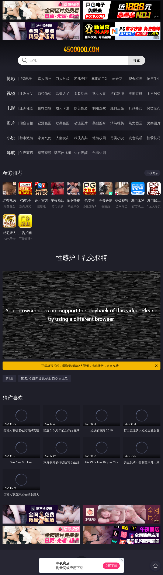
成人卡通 (62, 108)
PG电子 (26, 78)
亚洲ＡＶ (26, 93)
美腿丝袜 (99, 123)
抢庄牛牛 (153, 78)
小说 (11, 138)
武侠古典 (81, 138)
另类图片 (153, 123)
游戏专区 (81, 78)
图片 (11, 123)
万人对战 (62, 78)
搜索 (136, 60)
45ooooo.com (81, 49)
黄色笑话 (135, 138)
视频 (11, 93)
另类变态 (153, 108)
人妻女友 (62, 138)
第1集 (9, 378)
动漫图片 (81, 123)
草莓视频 (44, 152)
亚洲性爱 (26, 108)
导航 (11, 152)
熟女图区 (135, 123)
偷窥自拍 (26, 123)
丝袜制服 (117, 93)
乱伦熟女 (135, 108)
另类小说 (117, 138)
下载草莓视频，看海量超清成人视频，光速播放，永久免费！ (99, 365)
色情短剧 (99, 152)
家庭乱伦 (44, 138)
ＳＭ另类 (153, 93)
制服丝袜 (99, 108)
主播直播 (135, 93)
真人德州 (44, 78)
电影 (11, 108)
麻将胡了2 (99, 78)
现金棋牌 (135, 78)
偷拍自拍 (44, 108)
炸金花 (117, 78)
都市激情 (26, 138)
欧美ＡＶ (62, 93)
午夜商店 (26, 152)
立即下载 (111, 566)
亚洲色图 (44, 123)
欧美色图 (62, 123)
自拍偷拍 (44, 93)
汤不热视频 (62, 152)
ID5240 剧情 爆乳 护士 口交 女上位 (44, 378)
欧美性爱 (81, 108)
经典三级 (117, 108)
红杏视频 (81, 152)
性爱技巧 (153, 138)
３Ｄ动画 (81, 93)
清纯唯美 (117, 123)
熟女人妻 (99, 93)
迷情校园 (99, 138)
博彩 (11, 78)
